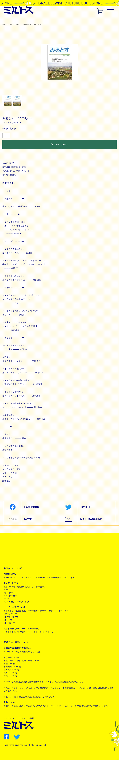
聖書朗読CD (79, 19)
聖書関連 (22, 19)
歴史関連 (33, 19)
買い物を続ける (9, 176)
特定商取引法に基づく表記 (14, 168)
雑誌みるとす (10, 19)
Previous (31, 62)
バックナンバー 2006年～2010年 (39, 25)
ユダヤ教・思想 (93, 19)
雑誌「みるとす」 (17, 25)
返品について (8, 164)
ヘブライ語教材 (46, 19)
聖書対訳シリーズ (63, 19)
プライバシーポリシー (17, 550)
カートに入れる (59, 145)
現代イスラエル (109, 19)
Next (88, 62)
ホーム (4, 25)
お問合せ (10, 558)
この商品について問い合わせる (16, 172)
